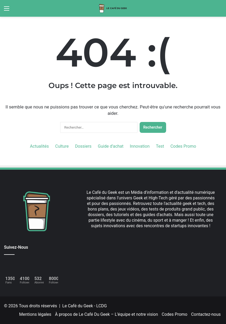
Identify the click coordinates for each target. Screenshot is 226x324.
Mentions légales (35, 314)
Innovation (139, 146)
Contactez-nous (206, 314)
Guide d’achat (110, 146)
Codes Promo (183, 146)
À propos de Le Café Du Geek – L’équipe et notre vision (106, 314)
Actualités (39, 146)
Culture (62, 146)
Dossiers (83, 146)
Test (160, 146)
